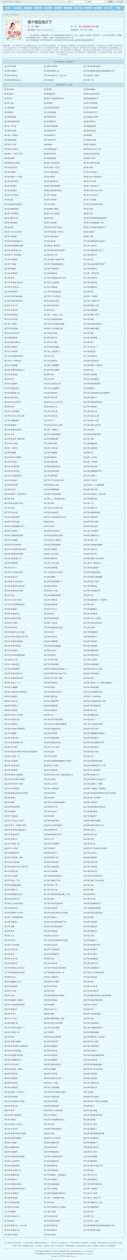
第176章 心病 (49, 356)
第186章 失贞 (89, 370)
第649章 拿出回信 (11, 1083)
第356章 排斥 (49, 632)
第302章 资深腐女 (50, 549)
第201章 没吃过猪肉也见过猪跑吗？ (97, 393)
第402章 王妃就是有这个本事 (95, 701)
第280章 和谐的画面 (11, 517)
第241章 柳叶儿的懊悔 (12, 457)
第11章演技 (48, 103)
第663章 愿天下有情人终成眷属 (96, 1101)
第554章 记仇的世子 (51, 936)
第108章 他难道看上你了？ (94, 250)
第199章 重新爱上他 (11, 393)
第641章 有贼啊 (50, 1069)
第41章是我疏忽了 (51, 149)
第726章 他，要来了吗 (92, 1198)
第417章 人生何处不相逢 (93, 724)
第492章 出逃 (89, 839)
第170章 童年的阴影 (51, 347)
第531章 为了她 (89, 899)
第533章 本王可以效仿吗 (53, 903)
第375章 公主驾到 (90, 660)
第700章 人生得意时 (11, 1161)
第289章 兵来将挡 (11, 531)
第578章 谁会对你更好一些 (54, 972)
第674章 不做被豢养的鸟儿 (54, 1120)
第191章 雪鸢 (49, 379)
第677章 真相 (49, 1124)
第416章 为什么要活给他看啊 (55, 724)
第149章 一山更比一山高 (53, 315)
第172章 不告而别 (11, 351)
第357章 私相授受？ (91, 632)
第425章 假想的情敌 (51, 738)
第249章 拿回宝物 (90, 466)
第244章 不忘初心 (11, 462)
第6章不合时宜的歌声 (92, 94)
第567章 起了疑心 (90, 954)
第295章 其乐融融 (11, 540)
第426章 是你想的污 (91, 738)
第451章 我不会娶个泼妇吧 (14, 779)
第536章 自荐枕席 (50, 908)
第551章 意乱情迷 (50, 931)
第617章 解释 (49, 1032)
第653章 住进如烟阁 (51, 1087)
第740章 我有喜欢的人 (12, 80)
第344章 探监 (49, 614)
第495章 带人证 (89, 844)
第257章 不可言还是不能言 (54, 480)
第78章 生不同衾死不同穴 (93, 204)
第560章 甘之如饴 (50, 945)
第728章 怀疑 (49, 1202)
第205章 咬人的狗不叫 (12, 402)
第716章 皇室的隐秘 (51, 1184)
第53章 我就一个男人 (52, 167)
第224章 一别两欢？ (51, 430)
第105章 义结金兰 (90, 246)
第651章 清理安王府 (91, 1083)
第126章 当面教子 (90, 278)
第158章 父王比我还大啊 (53, 328)
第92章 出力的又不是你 (53, 227)
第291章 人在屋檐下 (91, 531)
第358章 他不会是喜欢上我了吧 (16, 637)
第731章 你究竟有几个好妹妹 (55, 1207)
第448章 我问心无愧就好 (13, 775)
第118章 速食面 (10, 269)
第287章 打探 (49, 526)
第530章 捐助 (49, 899)
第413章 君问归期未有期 (53, 719)
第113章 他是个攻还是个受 (54, 259)
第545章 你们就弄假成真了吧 (55, 922)
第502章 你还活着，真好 (13, 857)
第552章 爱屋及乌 (90, 931)
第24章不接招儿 (90, 121)
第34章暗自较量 (10, 140)
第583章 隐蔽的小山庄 (12, 982)
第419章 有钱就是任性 (52, 729)
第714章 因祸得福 (90, 1179)
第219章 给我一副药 (91, 420)
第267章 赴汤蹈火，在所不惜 (95, 494)
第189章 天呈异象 (90, 374)
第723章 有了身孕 (90, 1193)
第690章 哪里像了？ (91, 1143)
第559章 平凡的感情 (11, 945)
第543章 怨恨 (89, 917)
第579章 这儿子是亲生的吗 (94, 972)
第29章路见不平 (50, 131)
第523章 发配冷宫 (11, 890)
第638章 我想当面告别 (52, 1064)
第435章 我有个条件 (91, 752)
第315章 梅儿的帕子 (91, 568)
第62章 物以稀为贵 (51, 181)
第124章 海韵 (9, 278)
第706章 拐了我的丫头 (12, 1170)
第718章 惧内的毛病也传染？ (15, 1189)
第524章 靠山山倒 (50, 890)
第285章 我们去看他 (91, 522)
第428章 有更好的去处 (52, 742)
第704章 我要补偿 (50, 1166)
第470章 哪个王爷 (50, 807)
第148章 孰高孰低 (11, 315)
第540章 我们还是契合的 (93, 913)
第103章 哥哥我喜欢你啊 (13, 246)
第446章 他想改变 (50, 770)
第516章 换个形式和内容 (93, 876)
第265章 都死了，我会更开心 (15, 494)
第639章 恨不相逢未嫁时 (93, 1064)
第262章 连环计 (10, 489)
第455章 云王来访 (50, 784)
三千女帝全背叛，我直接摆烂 (78, 1243)
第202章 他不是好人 (11, 397)
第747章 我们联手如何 (92, 66)
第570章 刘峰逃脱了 (91, 959)
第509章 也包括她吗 (51, 867)
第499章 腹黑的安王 (11, 853)
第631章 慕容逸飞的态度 (13, 1055)
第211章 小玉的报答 (11, 411)
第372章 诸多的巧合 (91, 655)
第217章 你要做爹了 (11, 420)
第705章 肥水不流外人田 (93, 1166)
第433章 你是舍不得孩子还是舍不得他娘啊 (20, 752)
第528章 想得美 (89, 894)
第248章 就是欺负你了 (52, 466)
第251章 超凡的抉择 (51, 471)
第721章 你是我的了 (11, 1193)
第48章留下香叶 (90, 158)
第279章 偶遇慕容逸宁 (92, 512)
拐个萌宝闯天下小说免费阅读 (85, 52)
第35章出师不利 (50, 140)
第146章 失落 (49, 310)
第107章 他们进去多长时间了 (55, 250)
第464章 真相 (49, 798)
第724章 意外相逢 (11, 1198)
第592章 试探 (9, 995)
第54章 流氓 (88, 167)
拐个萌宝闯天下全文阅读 (30, 50)
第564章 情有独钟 (90, 949)
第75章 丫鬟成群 (90, 200)
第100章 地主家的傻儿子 (13, 241)
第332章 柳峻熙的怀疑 (52, 595)
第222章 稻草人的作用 (92, 425)
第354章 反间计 (89, 627)
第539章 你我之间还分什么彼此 (56, 913)
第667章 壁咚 (9, 1110)
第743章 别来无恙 (11, 75)
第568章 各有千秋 (11, 959)
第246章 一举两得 (90, 462)
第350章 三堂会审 (50, 623)
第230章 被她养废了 (51, 439)
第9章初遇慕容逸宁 (91, 98)
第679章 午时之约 (11, 1129)
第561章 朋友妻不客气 (92, 945)
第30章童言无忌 (90, 131)
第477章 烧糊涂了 (90, 816)
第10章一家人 (9, 103)
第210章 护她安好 (90, 407)
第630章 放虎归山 (90, 1051)
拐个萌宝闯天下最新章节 (47, 45)
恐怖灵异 (88, 8)
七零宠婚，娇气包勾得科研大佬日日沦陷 (103, 1243)
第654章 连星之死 (90, 1087)
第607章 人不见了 (11, 1018)
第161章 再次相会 (50, 333)
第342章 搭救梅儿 (90, 609)
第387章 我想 (89, 678)
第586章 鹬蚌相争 (11, 986)
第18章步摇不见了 (90, 112)
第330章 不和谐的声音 (92, 591)
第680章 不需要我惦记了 (53, 1129)
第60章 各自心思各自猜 (92, 177)
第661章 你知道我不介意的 (14, 1101)
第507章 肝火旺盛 (90, 862)
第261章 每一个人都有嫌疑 (94, 485)
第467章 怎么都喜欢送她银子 (55, 802)
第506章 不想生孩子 (51, 862)
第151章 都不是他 (11, 319)
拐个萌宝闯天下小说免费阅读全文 (30, 48)
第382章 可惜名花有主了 (13, 673)
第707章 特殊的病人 (51, 1170)
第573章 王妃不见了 (91, 963)
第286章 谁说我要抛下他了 (14, 526)
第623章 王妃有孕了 (51, 1041)
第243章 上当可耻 (90, 457)
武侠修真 (28, 8)
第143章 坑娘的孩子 (51, 305)
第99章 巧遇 (88, 236)
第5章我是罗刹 (49, 94)
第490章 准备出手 (11, 839)
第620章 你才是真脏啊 (52, 1037)
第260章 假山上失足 (51, 485)
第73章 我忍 (8, 200)
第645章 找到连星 (90, 1074)
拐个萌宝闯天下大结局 (88, 48)
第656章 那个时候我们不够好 (55, 1092)
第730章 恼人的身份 (11, 1207)
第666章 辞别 (89, 1106)
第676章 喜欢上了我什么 (13, 1124)
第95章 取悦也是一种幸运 (54, 232)
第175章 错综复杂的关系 (13, 356)
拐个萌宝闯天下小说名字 (69, 48)
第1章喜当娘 (9, 89)
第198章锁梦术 (89, 388)
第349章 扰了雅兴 (11, 623)
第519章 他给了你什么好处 (94, 880)
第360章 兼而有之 (90, 637)
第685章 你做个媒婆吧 (12, 1138)
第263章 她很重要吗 (51, 489)
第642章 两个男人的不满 (93, 1069)
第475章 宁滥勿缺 (11, 816)
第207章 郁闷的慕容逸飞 (93, 402)
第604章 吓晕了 (10, 1014)
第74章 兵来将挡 (50, 200)
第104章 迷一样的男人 (52, 246)
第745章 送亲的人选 (51, 71)
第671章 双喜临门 (50, 1115)
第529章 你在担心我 (11, 899)
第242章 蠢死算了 (50, 457)
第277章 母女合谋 (11, 512)
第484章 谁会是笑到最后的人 (15, 830)
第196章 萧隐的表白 (11, 388)
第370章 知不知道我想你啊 (14, 655)
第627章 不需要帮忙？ (92, 1046)
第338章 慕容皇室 (50, 604)
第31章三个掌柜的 (11, 135)
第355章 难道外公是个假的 (14, 632)
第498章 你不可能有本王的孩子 (96, 848)
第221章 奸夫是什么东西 (53, 425)
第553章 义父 (9, 936)
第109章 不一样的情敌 (12, 255)
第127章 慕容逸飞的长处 (13, 282)
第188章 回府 (49, 374)
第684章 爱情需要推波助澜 (94, 1133)
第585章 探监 (89, 982)
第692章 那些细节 (50, 1147)
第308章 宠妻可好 (50, 558)
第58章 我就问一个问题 (13, 177)
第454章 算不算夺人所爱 (13, 784)
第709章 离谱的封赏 (11, 1175)
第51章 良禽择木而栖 (92, 163)
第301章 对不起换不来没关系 (15, 549)
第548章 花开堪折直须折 (53, 926)
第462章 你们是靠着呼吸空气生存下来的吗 (100, 793)
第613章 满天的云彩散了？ (14, 1028)
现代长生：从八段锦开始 (59, 1243)
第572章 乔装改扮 (50, 963)
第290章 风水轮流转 (51, 531)
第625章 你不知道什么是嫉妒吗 (16, 1046)
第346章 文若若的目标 (12, 618)
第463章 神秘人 (10, 798)
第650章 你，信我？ (51, 1083)
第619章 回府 (9, 1037)
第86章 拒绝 (48, 218)
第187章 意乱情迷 (11, 374)
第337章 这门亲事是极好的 (14, 604)
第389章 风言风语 (50, 683)
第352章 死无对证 (11, 627)
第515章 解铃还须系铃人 (53, 876)
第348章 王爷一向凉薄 (92, 618)
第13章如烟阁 (9, 108)
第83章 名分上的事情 (52, 213)
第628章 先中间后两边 (12, 1051)
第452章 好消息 (50, 779)
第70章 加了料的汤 (11, 195)
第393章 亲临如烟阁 (91, 687)
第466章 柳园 (9, 802)
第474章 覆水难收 (90, 811)
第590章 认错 (49, 991)
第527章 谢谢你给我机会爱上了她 (57, 894)
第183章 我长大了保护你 (93, 365)
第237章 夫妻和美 (90, 448)
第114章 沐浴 (89, 259)
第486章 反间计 (89, 830)
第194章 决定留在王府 (52, 384)
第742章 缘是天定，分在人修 (55, 75)
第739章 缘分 (49, 80)
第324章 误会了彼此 (91, 581)
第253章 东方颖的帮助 (12, 476)
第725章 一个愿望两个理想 (54, 1198)
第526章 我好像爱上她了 (13, 894)
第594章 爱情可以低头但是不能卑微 (97, 995)
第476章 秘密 (49, 816)
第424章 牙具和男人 (11, 738)
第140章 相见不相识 (51, 301)
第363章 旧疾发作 (90, 641)
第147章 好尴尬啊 (90, 310)
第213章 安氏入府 (90, 411)
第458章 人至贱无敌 (51, 788)
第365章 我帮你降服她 (52, 646)
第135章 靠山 (89, 292)
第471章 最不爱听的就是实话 (95, 807)
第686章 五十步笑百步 (52, 1138)
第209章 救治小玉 (50, 407)
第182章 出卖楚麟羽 (51, 365)
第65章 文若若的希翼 (52, 186)
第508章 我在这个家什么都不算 (16, 867)
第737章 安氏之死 (50, 1216)
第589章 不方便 (10, 991)
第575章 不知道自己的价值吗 (55, 968)
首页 (8, 8)
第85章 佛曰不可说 (11, 218)
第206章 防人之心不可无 (53, 402)
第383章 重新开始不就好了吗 (55, 673)
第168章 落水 (89, 342)
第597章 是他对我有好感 (93, 1000)
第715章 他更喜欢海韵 (12, 1184)
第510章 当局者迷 (90, 867)
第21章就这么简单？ (91, 117)
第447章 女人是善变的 (92, 770)
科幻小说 (78, 8)
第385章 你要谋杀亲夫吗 (13, 678)
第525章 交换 (89, 890)
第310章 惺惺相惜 (11, 563)
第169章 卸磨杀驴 (11, 347)
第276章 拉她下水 (90, 508)
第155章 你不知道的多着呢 (54, 324)
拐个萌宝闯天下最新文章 (92, 50)
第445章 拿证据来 (11, 770)
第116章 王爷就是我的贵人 (54, 264)
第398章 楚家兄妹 (50, 696)
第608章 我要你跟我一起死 (54, 1018)
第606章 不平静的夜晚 (92, 1014)
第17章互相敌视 (50, 112)
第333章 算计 (89, 595)
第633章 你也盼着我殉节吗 (94, 1055)
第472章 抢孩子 (10, 811)
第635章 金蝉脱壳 (50, 1060)
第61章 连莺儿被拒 (11, 181)
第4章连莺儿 (9, 94)
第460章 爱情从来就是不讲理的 (16, 793)
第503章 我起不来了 (51, 857)
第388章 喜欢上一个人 (12, 683)
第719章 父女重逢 (50, 1189)
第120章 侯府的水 (90, 269)
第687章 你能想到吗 (91, 1138)
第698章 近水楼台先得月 (53, 1156)
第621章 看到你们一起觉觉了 (95, 1037)
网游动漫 (68, 8)
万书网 (5, 15)
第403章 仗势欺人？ (11, 706)
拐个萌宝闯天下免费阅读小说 (27, 52)
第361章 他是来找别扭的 (13, 641)
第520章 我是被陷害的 (12, 885)
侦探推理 (58, 8)
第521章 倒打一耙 (50, 885)
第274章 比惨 (9, 508)
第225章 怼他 (89, 430)
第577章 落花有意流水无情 (14, 972)
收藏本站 (18, 2)
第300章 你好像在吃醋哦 (93, 545)
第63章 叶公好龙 (90, 181)
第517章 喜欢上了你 (11, 880)
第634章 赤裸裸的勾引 (12, 1060)
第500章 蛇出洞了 (50, 853)
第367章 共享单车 (11, 650)
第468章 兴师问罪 (90, 802)
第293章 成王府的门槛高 (53, 535)
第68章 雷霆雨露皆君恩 (53, 190)
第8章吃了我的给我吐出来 (54, 98)
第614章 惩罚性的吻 (51, 1028)
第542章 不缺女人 (50, 917)
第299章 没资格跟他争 (52, 545)
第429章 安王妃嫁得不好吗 (94, 742)
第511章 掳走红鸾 (11, 871)
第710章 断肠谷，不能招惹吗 (55, 1175)
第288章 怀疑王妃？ (91, 526)
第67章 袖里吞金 (10, 190)
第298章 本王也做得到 (12, 545)
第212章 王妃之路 (50, 411)
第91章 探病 (8, 227)
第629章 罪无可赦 (50, 1051)
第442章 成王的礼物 (11, 765)
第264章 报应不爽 (90, 489)
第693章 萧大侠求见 (91, 1147)
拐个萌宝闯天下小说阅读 (50, 50)
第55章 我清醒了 (10, 172)
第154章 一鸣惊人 (11, 324)
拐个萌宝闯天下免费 (46, 52)
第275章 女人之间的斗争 (53, 508)
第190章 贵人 (9, 379)
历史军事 (48, 8)
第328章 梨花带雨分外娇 (13, 591)
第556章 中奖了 (10, 940)
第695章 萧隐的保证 (51, 1152)
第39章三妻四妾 (90, 144)
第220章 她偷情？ (11, 425)
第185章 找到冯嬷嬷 (51, 370)
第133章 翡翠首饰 (11, 292)
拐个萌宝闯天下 (15, 15)
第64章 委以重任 (10, 186)
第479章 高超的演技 (51, 821)
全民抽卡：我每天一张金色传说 (53, 1246)
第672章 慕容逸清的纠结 (93, 1115)
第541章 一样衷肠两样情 (13, 917)
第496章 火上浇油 (11, 848)
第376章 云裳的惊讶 (11, 664)
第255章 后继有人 (90, 476)
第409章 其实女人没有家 (13, 715)
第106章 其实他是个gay (13, 250)
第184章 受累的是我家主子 (14, 370)
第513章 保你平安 (90, 871)
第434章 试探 (49, 752)
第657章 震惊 (89, 1092)
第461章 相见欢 (50, 793)
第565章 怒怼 (9, 954)
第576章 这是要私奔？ (92, 968)
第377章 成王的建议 (51, 664)
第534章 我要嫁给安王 (92, 903)
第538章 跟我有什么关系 (13, 913)
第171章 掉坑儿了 (90, 347)
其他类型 (98, 8)
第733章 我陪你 (10, 1212)
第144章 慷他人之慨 (91, 305)
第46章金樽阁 (9, 158)
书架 (118, 8)
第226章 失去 (9, 434)
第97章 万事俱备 (10, 236)
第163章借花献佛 (10, 338)
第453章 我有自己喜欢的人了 (95, 779)
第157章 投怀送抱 (11, 328)
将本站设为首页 (8, 2)
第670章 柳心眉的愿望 (12, 1115)
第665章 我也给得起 (51, 1106)
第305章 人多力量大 (51, 554)
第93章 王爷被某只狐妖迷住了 (95, 227)
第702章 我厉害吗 (90, 1161)
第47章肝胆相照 (50, 158)
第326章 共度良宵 (50, 586)
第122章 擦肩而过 (50, 273)
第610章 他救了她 (11, 1023)
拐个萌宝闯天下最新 (105, 52)
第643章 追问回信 (11, 1074)
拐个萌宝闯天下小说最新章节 (71, 50)
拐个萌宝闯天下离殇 (51, 48)
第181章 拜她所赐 (11, 365)
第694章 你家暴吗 (11, 1152)
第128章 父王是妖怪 (51, 282)
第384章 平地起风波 (91, 673)
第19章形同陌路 (10, 117)
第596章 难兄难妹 (50, 1000)
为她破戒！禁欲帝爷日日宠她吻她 (104, 1246)
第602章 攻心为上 (50, 1009)
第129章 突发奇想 (90, 282)
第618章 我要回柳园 (91, 1032)
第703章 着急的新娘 (11, 1166)
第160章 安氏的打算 (11, 333)
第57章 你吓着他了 (91, 172)
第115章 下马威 (10, 264)
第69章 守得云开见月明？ (93, 190)
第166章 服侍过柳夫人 (12, 342)
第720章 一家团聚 (90, 1189)
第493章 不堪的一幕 (11, 844)
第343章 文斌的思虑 (11, 614)
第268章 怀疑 (9, 499)
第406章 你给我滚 (11, 710)
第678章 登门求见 (90, 1124)
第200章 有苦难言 (50, 393)
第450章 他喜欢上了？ (92, 775)
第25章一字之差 (10, 126)
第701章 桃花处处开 (51, 1161)
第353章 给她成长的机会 (53, 627)
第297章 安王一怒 (90, 540)
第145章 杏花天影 (11, 310)
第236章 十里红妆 (50, 448)
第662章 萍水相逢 (50, 1101)
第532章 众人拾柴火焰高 (13, 903)
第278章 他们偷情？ (51, 512)
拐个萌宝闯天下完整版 (104, 45)
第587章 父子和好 (50, 986)
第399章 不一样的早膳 (92, 696)
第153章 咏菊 (89, 319)
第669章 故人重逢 (90, 1110)
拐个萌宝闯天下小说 (109, 50)
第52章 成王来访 (10, 167)
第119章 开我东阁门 (51, 269)
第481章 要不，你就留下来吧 (15, 825)
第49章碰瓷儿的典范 (12, 163)
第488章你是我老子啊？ (53, 834)
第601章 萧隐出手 (11, 1009)
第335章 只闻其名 (50, 600)
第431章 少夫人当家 (51, 747)
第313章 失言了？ (11, 568)
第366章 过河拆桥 (90, 646)
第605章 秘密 (49, 1014)
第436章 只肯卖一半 (11, 756)
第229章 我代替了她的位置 (14, 439)
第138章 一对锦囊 (90, 296)
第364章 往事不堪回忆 (12, 646)
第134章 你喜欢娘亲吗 (52, 292)
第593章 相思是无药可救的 (54, 995)
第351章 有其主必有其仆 (93, 623)
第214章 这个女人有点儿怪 (14, 416)
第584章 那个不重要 (51, 982)
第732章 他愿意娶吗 (91, 1207)
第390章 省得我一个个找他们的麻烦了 (98, 683)
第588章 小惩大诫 (90, 986)
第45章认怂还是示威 (91, 154)
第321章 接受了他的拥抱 (93, 577)
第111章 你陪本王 (90, 255)
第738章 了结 (89, 80)
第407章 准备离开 (50, 710)
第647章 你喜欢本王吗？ (53, 1078)
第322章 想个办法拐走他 (13, 581)
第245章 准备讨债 (50, 462)
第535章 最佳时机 (11, 908)
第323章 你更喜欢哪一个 (53, 581)
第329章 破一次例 (50, 591)
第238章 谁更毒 (10, 453)
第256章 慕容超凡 (11, 480)
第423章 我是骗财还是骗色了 (95, 733)
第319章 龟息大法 (11, 577)
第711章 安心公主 (90, 1175)
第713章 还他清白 (50, 1179)
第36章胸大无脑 (90, 140)
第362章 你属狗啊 (50, 641)
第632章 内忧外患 (50, 1055)
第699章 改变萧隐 (90, 1156)
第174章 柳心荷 (89, 351)
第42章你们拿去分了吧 (92, 149)
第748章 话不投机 (50, 66)
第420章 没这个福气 (91, 729)
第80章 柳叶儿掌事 (51, 209)
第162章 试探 (89, 333)
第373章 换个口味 (11, 660)
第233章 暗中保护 (50, 443)
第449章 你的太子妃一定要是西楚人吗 (58, 775)
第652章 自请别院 (11, 1087)
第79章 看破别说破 (11, 209)
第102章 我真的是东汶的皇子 (95, 241)
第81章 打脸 (88, 209)
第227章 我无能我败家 (52, 434)
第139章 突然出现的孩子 (13, 301)
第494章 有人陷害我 (51, 844)
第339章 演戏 (89, 604)
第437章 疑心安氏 (50, 756)
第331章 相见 (9, 595)
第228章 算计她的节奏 (92, 434)
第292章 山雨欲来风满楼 (13, 535)
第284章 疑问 (49, 522)
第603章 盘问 (89, 1009)
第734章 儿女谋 (50, 1212)
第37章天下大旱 (10, 144)
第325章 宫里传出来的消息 (14, 586)
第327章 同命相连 (90, 586)
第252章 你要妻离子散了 (93, 471)
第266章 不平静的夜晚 (52, 494)
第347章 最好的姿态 (51, 618)
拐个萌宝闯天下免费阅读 (67, 45)
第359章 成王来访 (50, 637)
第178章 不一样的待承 (12, 361)
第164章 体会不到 (50, 338)
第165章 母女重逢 (90, 338)
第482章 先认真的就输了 (53, 825)
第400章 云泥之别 (11, 701)
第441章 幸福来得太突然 (93, 761)
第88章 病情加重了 (11, 223)
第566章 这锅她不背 (51, 954)
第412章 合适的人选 (11, 719)
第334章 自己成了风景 (12, 600)
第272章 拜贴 (49, 503)
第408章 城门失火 (90, 710)
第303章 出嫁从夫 (90, 549)
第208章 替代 (9, 407)
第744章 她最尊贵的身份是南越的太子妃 (99, 71)
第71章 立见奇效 (50, 195)
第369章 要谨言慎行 (91, 650)
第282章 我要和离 (90, 517)
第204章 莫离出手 (90, 397)
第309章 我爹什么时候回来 (94, 558)
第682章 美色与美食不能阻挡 (15, 1133)
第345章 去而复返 (90, 614)
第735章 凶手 (89, 1212)
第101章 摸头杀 (50, 241)
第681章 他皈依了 (90, 1129)
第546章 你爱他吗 (90, 922)
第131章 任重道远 (50, 287)
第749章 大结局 (86, 30)
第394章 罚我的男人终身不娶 (15, 692)
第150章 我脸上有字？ (92, 315)
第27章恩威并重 (90, 126)
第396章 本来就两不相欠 (93, 692)
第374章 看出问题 (50, 660)
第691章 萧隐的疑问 (11, 1147)
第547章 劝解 (9, 926)
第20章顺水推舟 (50, 117)
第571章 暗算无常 (11, 963)
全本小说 (108, 8)
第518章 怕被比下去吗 (52, 880)
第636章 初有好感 (90, 1060)
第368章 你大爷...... (51, 650)
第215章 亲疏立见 (50, 416)
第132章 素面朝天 (90, 287)
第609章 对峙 (89, 1018)
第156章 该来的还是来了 (93, 324)
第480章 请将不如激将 (92, 821)
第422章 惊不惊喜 (50, 733)
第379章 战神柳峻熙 (11, 669)
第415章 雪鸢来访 (11, 724)
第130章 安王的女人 (11, 287)
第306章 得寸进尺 (90, 554)
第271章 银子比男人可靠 (13, 503)
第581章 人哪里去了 (51, 977)
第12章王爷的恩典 (90, 103)
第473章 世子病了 (50, 811)
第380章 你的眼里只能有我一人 (56, 669)
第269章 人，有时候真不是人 (55, 499)
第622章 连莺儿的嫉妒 (12, 1041)
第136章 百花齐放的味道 (13, 296)
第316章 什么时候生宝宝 (13, 572)
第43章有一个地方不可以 (13, 154)
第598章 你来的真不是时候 (14, 1005)
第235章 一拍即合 (11, 448)
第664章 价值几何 (11, 1106)
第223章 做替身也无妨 (12, 430)
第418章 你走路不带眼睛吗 (14, 729)
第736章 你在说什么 (11, 1216)
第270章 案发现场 (90, 499)
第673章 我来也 (10, 1120)
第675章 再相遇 (89, 1120)
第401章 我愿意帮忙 (51, 701)
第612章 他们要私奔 (91, 1023)
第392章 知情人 (50, 687)
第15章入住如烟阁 (90, 108)
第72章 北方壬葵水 (91, 195)
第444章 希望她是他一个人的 (95, 765)
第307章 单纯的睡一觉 (12, 558)
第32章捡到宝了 (50, 135)
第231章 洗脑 (89, 439)
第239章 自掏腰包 (50, 453)
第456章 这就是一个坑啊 (93, 784)
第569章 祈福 (49, 959)
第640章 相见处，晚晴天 (13, 1069)
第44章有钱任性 (50, 154)
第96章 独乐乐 (89, 232)
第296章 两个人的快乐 (52, 540)
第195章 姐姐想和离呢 (92, 384)
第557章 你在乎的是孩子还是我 (56, 940)
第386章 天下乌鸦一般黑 (53, 678)
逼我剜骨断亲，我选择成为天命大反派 (78, 1246)
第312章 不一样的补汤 (92, 563)
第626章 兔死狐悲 (50, 1046)
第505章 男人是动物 (11, 862)
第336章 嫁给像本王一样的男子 (96, 600)
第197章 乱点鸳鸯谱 (51, 388)
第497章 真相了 (50, 848)
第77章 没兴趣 (49, 204)
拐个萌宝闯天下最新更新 (86, 45)
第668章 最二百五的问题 (53, 1110)
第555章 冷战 (89, 936)
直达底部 (87, 26)
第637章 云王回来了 (11, 1064)
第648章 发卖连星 (90, 1078)
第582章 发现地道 (90, 977)
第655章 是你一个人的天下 (14, 1092)
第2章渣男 (48, 89)
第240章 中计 (89, 453)
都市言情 (38, 8)
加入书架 (95, 26)
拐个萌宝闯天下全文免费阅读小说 (25, 45)
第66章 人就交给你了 (92, 186)
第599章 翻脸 (49, 1005)
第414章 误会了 (89, 719)
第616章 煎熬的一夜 (11, 1032)
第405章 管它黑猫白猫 (92, 706)
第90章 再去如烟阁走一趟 (93, 223)
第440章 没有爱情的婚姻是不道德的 (57, 761)
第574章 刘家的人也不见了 (14, 968)
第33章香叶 (88, 135)
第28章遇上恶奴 (10, 131)
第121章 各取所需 (11, 273)
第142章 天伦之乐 (11, 305)
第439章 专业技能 (11, 761)
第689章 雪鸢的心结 (51, 1143)
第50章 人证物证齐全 (52, 163)
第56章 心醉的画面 (51, 172)
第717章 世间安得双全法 (93, 1184)
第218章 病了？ (50, 420)
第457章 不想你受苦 (11, 788)
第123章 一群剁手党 (91, 273)
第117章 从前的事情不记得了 (95, 264)
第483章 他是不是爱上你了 (94, 825)
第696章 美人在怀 (90, 1152)
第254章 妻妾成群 (50, 476)
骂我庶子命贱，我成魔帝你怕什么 (23, 1246)
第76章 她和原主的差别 (13, 204)
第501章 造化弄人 (90, 853)
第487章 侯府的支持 (11, 834)
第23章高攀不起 (50, 121)
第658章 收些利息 (11, 1097)
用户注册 (120, 2)
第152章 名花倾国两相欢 (53, 319)
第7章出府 (8, 98)
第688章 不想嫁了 (11, 1143)
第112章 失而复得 (11, 259)
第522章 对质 (89, 885)
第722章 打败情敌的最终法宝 (55, 1193)
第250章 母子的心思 (11, 471)
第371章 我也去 (50, 655)
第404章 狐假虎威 (50, 706)
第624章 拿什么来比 (91, 1041)
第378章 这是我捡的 (91, 664)
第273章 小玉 (89, 503)
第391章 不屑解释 (11, 687)
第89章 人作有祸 (50, 223)
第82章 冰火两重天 (11, 213)
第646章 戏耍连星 (11, 1078)
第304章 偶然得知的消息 (13, 554)
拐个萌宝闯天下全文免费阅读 (108, 48)
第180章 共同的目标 (91, 361)
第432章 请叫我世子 (91, 747)
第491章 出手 (49, 839)
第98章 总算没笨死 (51, 236)
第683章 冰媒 (49, 1133)
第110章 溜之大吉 (50, 255)
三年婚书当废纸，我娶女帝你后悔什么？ (36, 1243)
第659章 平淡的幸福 (51, 1097)
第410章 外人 (49, 715)
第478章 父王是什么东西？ (14, 821)
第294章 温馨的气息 (91, 535)
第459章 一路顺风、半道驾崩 (95, 788)
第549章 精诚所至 (90, 926)
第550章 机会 (9, 931)
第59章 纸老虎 (49, 177)
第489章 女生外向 (90, 834)
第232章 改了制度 (11, 443)
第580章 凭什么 (10, 977)
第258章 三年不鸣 (90, 480)
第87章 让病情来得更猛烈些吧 (95, 218)
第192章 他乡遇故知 (91, 379)
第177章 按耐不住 (90, 356)
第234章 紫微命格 (90, 443)
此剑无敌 (39, 1246)
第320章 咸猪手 (50, 577)
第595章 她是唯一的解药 (13, 1000)
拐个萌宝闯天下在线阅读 (64, 52)
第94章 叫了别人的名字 (13, 232)
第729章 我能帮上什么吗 (93, 1202)
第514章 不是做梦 (11, 876)
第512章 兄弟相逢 (50, 871)
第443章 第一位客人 (51, 765)
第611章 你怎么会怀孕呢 (53, 1023)
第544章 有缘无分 (11, 922)
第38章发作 (48, 144)
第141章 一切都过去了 (92, 301)
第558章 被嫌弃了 (90, 940)
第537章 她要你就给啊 (92, 908)
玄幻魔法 (18, 8)
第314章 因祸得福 (50, 568)
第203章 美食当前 (50, 397)
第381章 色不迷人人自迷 (93, 669)
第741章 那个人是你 (91, 75)
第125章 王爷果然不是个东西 (55, 278)
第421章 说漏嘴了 (11, 733)
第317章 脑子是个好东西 (53, 572)
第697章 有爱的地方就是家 (14, 1156)
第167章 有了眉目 (50, 342)
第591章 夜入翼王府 (91, 991)
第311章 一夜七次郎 (51, 563)
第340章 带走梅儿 (11, 609)
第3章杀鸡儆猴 (89, 89)
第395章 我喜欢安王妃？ (53, 692)
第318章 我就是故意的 (92, 572)
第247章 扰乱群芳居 (11, 466)
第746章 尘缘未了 (11, 71)
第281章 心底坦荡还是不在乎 (55, 517)
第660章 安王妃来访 (91, 1097)
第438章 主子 (89, 756)
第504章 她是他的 (90, 857)
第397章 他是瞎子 (11, 696)
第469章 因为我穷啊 (11, 807)
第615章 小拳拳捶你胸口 (93, 1028)
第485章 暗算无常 (50, 830)
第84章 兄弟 (88, 213)
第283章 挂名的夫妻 (11, 522)
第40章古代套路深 (11, 149)
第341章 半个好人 (50, 609)
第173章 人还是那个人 (52, 351)
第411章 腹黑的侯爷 (91, 715)
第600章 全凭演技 (90, 1005)
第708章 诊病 (89, 1170)
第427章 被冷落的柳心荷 (13, 742)
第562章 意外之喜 (11, 949)
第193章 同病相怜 (11, 384)
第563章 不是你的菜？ (52, 949)
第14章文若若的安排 (52, 108)
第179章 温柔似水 (50, 361)
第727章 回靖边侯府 (11, 1202)
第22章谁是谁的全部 (12, 121)
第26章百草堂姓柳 (51, 126)
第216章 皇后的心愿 (91, 416)
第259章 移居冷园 (11, 485)
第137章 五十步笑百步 (52, 296)
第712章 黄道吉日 (11, 1179)
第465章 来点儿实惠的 (92, 798)
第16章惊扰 (8, 112)
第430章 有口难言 (11, 747)
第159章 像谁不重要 (91, 328)
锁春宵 (120, 1243)
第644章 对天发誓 (50, 1074)
